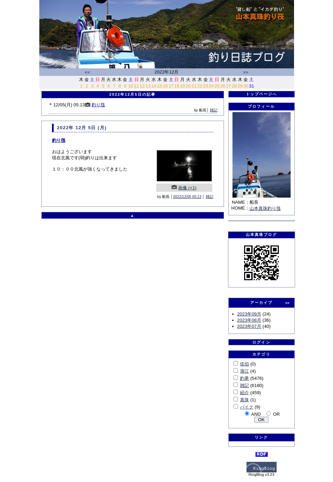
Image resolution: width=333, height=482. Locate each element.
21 (194, 86)
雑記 (213, 110)
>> (246, 72)
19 (182, 86)
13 (147, 86)
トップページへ (261, 94)
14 (153, 86)
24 (211, 86)
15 (159, 86)
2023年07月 (249, 326)
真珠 (244, 399)
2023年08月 (249, 320)
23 (205, 86)
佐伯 (244, 363)
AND (256, 414)
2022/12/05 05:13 (187, 197)
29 (240, 86)
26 (222, 86)
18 (176, 86)
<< (87, 72)
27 (228, 86)
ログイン (261, 342)
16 (165, 86)
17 (171, 86)
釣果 (244, 378)
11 (136, 86)
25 (216, 86)
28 (234, 86)
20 (188, 86)
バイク (246, 407)
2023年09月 (249, 314)
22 (199, 86)
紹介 (244, 392)
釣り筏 (98, 104)
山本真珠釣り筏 (265, 208)
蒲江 (244, 371)
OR (276, 414)
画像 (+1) (187, 187)
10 (130, 86)
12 (142, 86)
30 (245, 86)
